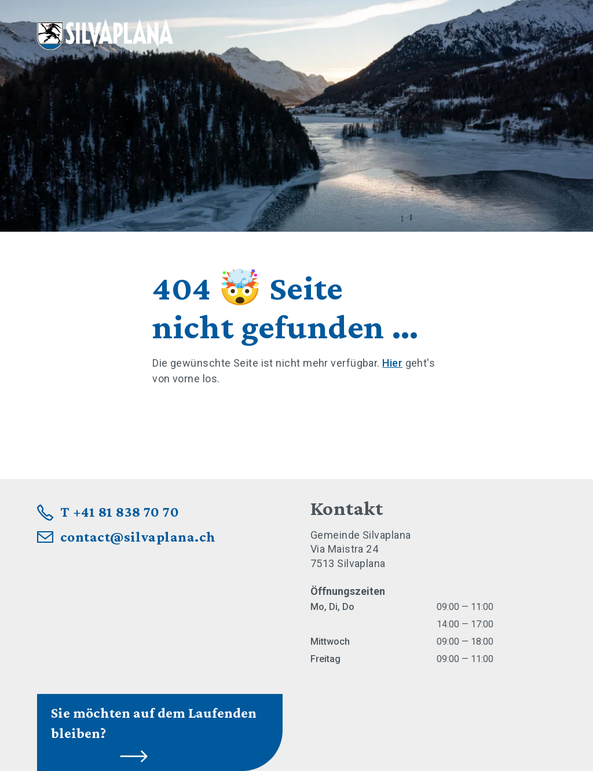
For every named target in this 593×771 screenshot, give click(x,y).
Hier (392, 363)
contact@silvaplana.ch (137, 537)
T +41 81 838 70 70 (119, 512)
